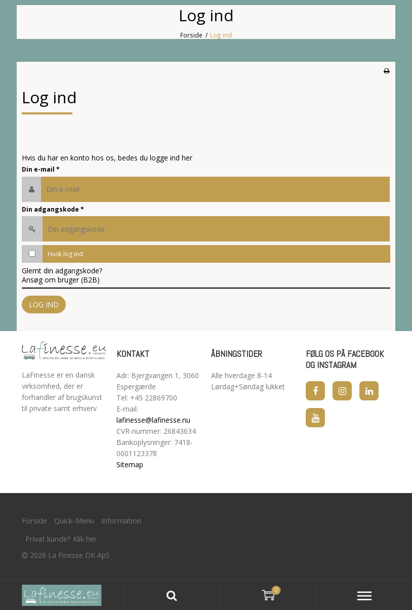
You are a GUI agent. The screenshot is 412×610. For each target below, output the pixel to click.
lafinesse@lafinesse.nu (153, 420)
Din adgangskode (53, 209)
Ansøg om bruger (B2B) (61, 279)
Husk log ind (65, 254)
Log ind (44, 304)
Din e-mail (41, 169)
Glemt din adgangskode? (62, 270)
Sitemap (129, 464)
